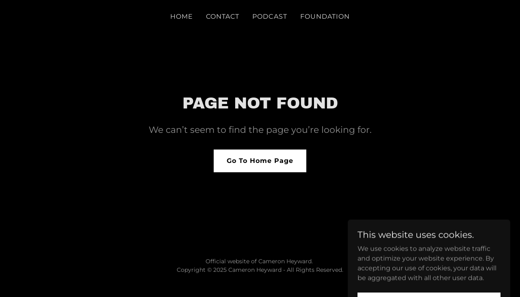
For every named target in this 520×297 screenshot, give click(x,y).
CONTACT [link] (222, 16)
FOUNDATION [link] (325, 16)
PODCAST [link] (269, 16)
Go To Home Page (260, 161)
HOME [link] (181, 16)
